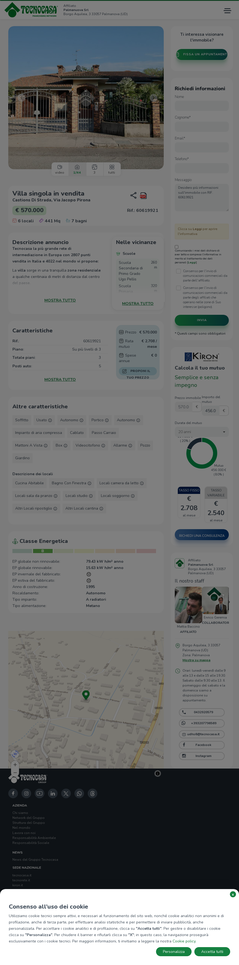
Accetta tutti (212, 951)
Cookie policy (184, 941)
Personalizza (174, 951)
